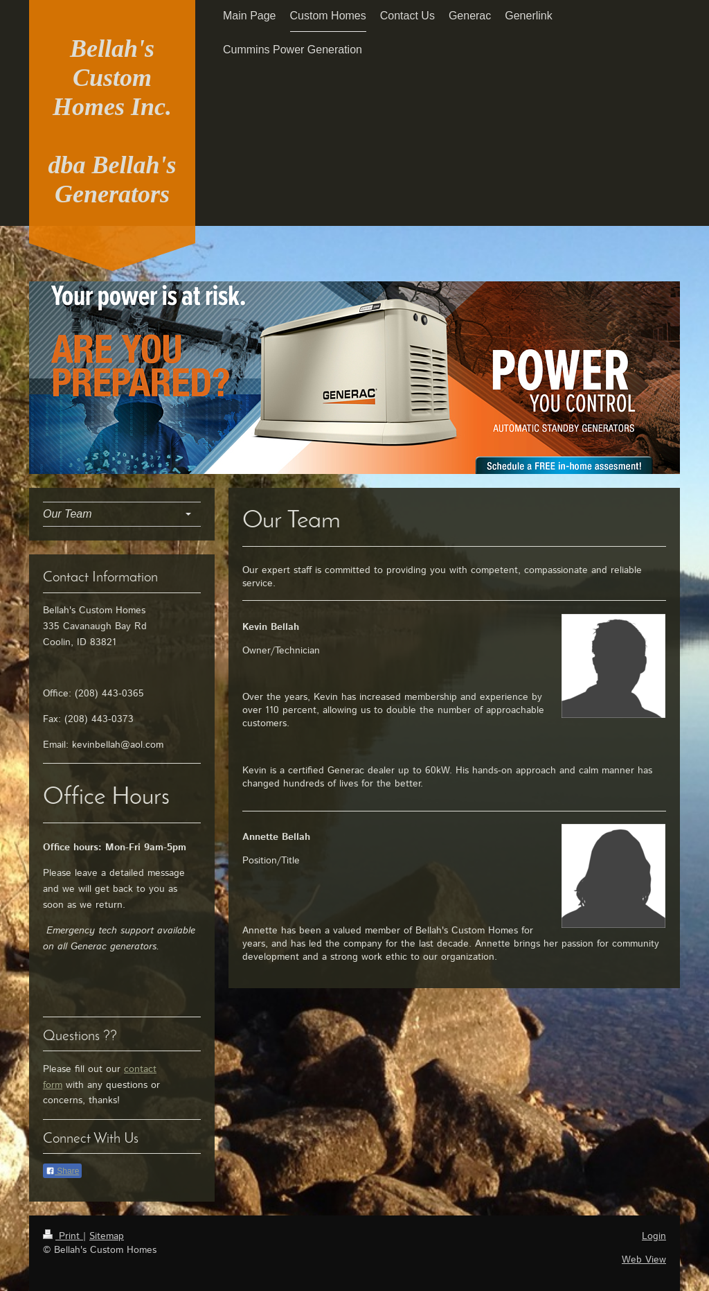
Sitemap (106, 1236)
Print (63, 1236)
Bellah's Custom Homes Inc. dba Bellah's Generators (112, 121)
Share (62, 1171)
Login (654, 1236)
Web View (644, 1260)
